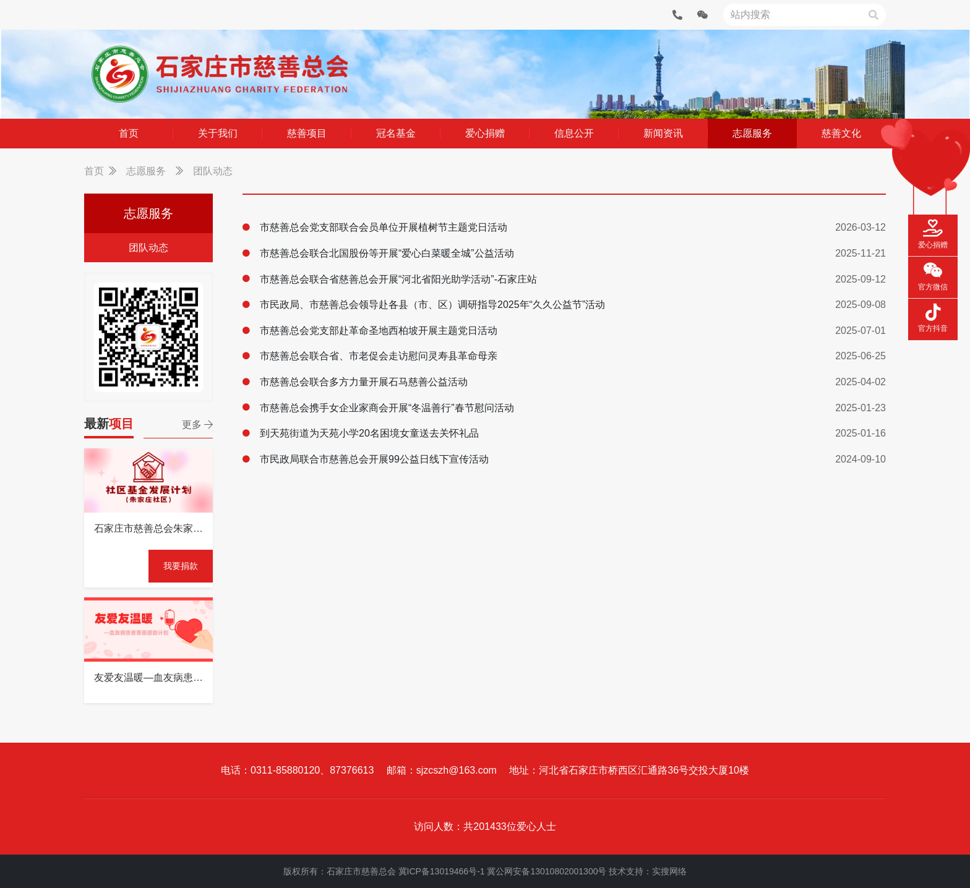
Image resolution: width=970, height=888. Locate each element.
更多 (197, 424)
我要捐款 (180, 566)
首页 (94, 171)
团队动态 (213, 171)
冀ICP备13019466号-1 (441, 871)
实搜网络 (669, 871)
